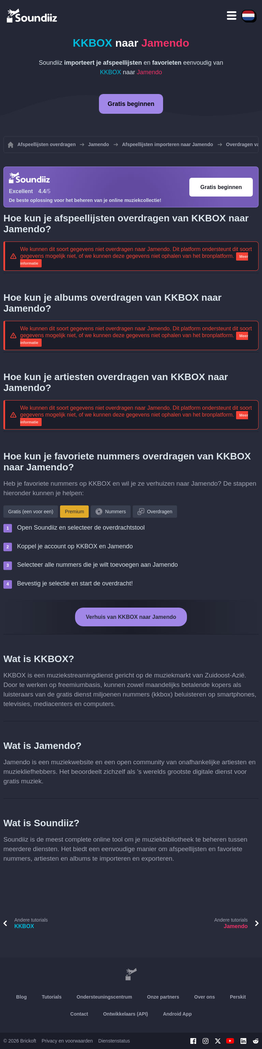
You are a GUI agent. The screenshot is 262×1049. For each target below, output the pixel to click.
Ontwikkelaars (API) (125, 1014)
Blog (21, 997)
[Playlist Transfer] (32, 15)
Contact (79, 1014)
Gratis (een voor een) (30, 511)
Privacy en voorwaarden (67, 1041)
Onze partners (163, 997)
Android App (177, 1014)
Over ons (204, 997)
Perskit (238, 997)
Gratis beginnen (130, 103)
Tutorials (51, 997)
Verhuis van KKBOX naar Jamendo (131, 617)
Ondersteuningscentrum (104, 997)
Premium (74, 511)
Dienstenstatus (114, 1041)
